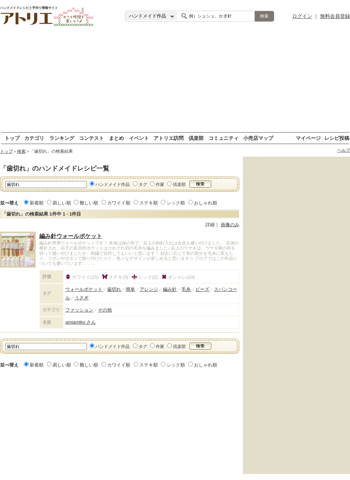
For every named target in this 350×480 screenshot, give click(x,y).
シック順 (175, 203)
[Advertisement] (175, 82)
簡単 (130, 289)
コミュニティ (224, 138)
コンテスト (91, 138)
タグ (143, 184)
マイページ (308, 138)
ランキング (61, 138)
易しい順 (61, 203)
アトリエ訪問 (169, 138)
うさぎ (82, 297)
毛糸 (186, 289)
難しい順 (89, 203)
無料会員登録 (335, 16)
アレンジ (149, 289)
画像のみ (230, 224)
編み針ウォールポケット (70, 236)
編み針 (170, 289)
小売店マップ (258, 138)
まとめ (116, 138)
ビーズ (202, 289)
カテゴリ (34, 138)
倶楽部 (196, 138)
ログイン (302, 16)
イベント (139, 138)
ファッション (79, 310)
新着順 (37, 203)
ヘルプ (343, 150)
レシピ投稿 (336, 138)
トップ (12, 138)
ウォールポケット (83, 289)
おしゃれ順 (205, 203)
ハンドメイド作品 (112, 184)
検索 (21, 151)
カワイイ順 (118, 203)
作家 (160, 184)
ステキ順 (148, 203)
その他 (105, 310)
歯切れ (114, 289)
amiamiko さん (80, 322)
